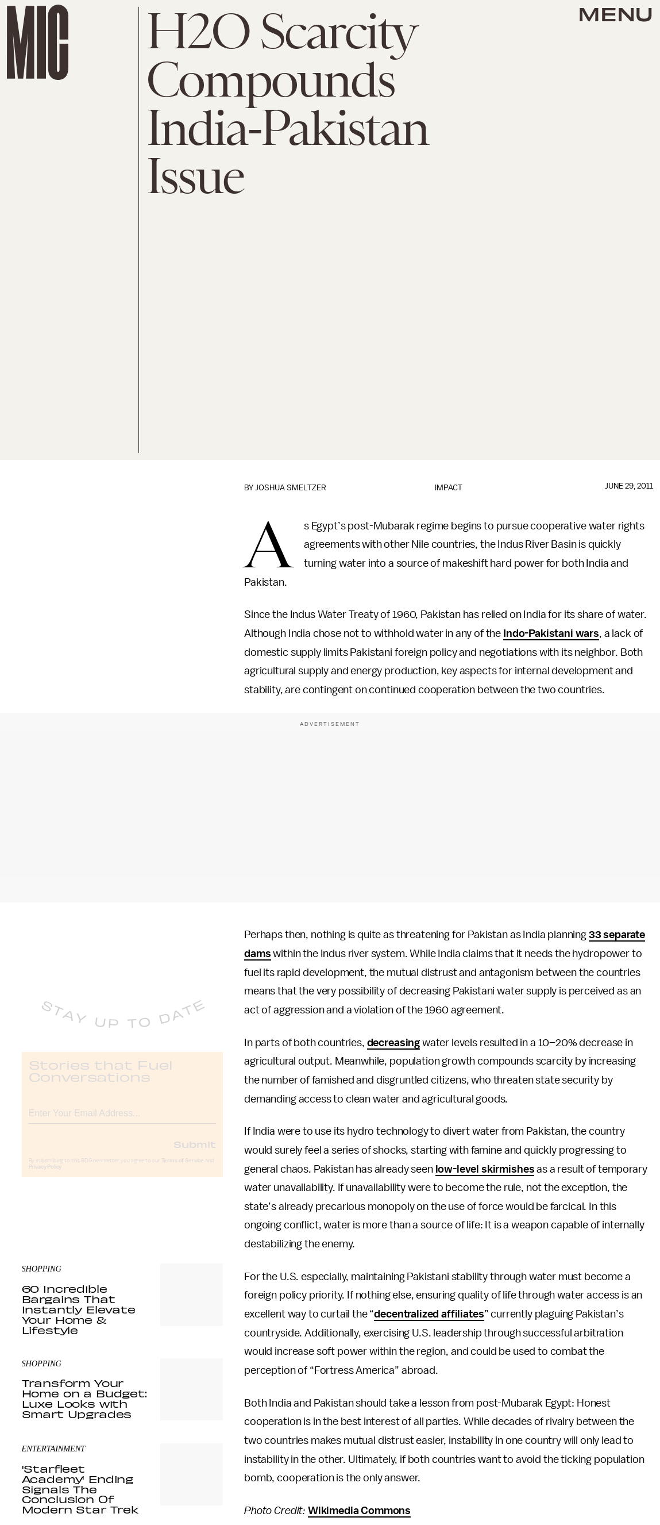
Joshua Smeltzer (290, 487)
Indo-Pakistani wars (551, 633)
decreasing (393, 1042)
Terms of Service (182, 1170)
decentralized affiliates (429, 1314)
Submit (194, 1153)
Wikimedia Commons (359, 1510)
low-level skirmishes (485, 1169)
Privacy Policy (45, 1176)
